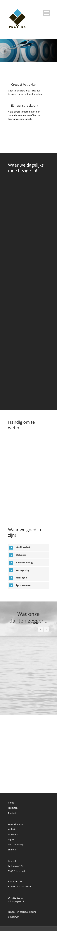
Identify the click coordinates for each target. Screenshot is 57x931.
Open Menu (46, 13)
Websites (12, 829)
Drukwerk (13, 834)
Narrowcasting (15, 844)
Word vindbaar (15, 824)
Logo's (11, 839)
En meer (12, 849)
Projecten (13, 807)
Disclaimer (13, 916)
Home (11, 802)
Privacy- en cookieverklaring (22, 911)
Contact (12, 813)
